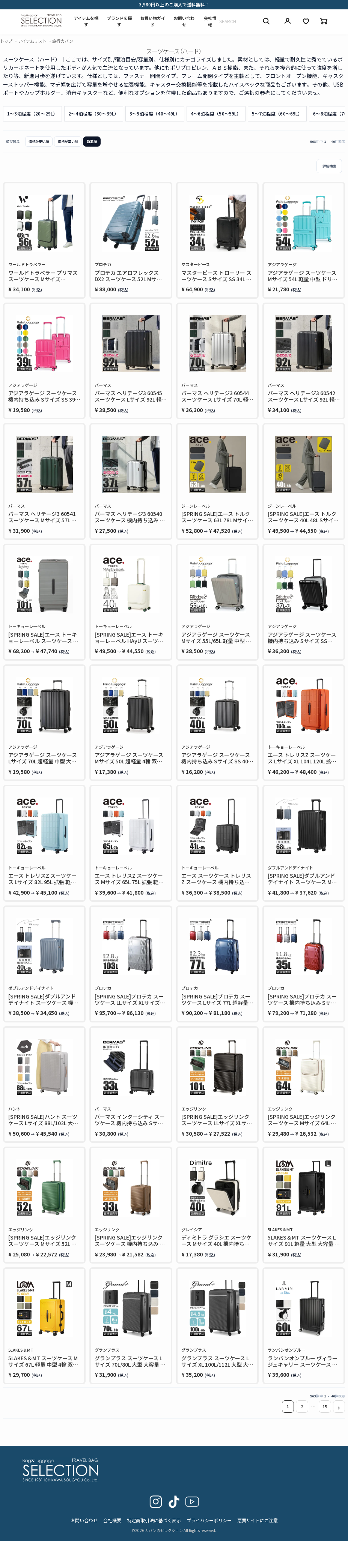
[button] (339, 1406)
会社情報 (210, 21)
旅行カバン (62, 41)
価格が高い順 (68, 141)
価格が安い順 (39, 141)
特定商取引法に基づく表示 (154, 1520)
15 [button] (324, 1406)
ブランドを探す (119, 21)
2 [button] (302, 1406)
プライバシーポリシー (209, 1520)
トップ (6, 41)
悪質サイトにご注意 (257, 1520)
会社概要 (112, 1520)
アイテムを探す (86, 21)
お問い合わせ (184, 21)
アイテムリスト (32, 41)
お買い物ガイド (152, 21)
